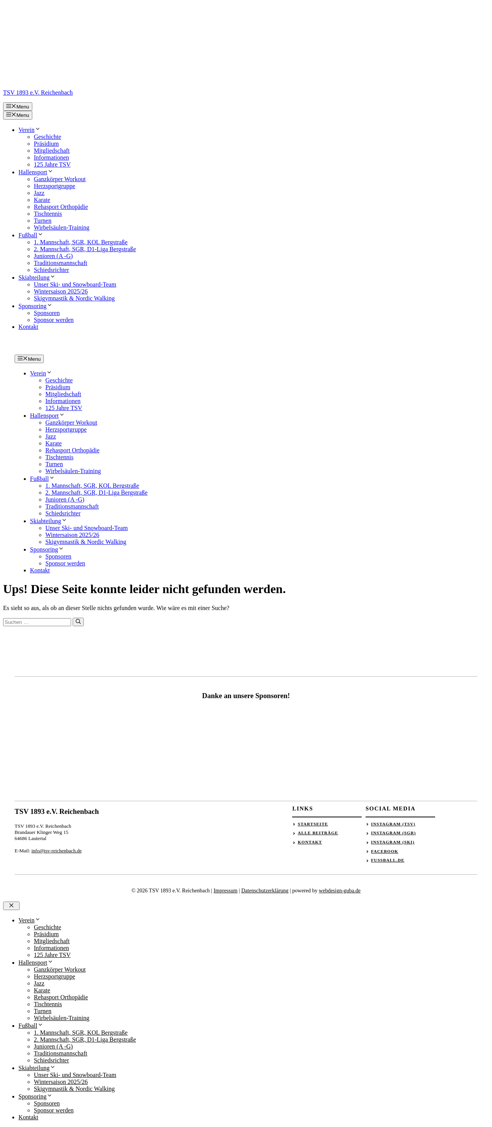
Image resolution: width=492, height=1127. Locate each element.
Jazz (39, 193)
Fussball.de (387, 860)
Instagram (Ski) (392, 842)
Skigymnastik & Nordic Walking (74, 298)
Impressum (226, 891)
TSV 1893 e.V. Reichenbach (38, 92)
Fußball (30, 235)
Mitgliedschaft (52, 150)
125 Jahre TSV (52, 164)
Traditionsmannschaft (60, 263)
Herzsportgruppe (54, 186)
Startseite (313, 824)
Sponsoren (47, 313)
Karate (42, 200)
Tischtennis (48, 213)
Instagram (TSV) (393, 824)
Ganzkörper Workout (60, 179)
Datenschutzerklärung (265, 891)
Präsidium (46, 143)
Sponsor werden (54, 320)
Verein (29, 130)
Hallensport (35, 172)
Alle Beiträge (318, 832)
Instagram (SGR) (393, 832)
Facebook (384, 851)
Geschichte (47, 136)
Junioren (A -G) (53, 256)
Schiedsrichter (51, 270)
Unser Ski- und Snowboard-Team (75, 284)
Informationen (51, 157)
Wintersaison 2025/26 (61, 291)
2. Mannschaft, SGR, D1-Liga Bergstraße (85, 249)
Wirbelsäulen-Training (62, 227)
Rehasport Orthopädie (61, 206)
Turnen (43, 220)
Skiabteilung (37, 277)
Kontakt (28, 326)
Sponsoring (35, 306)
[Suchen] (78, 622)
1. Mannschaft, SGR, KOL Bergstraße (81, 242)
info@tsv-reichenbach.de (57, 851)
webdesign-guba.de (340, 891)
